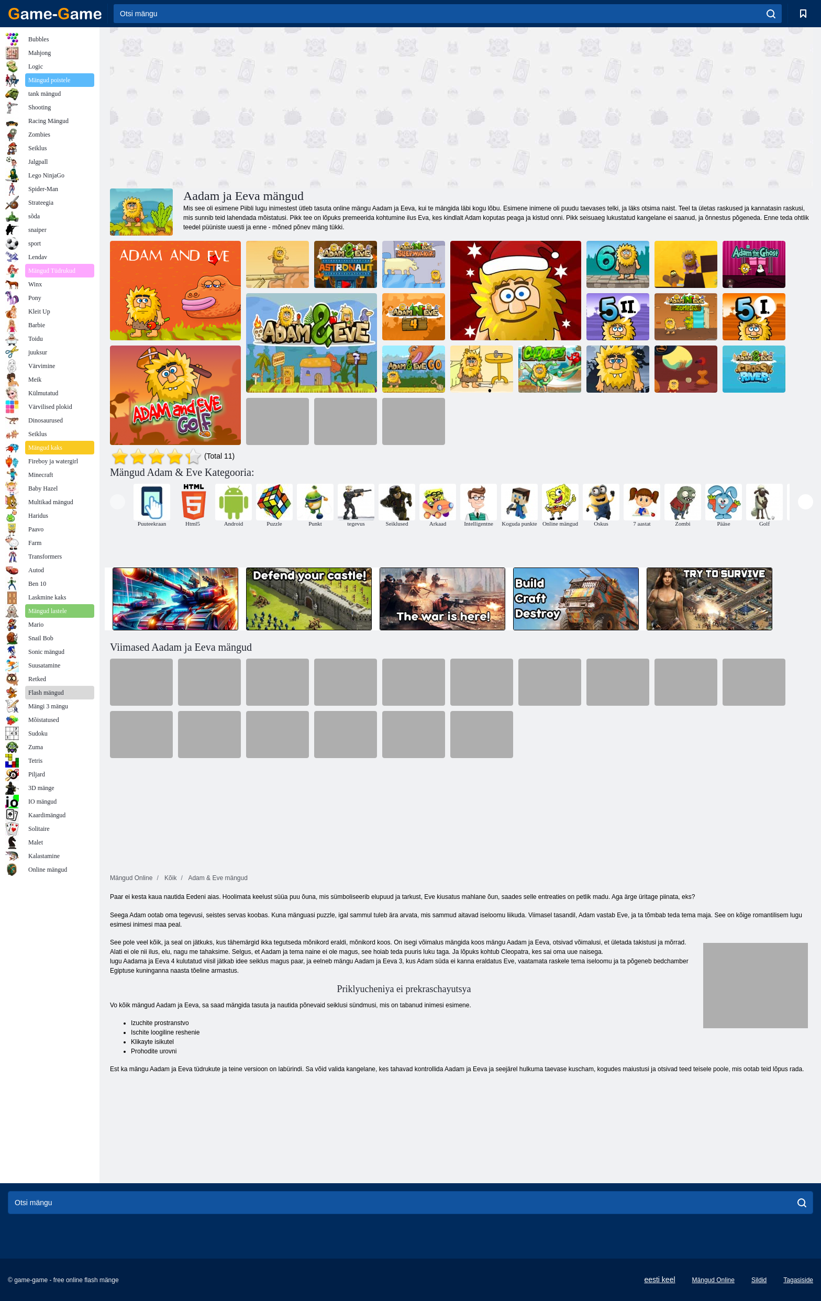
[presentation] (117, 501)
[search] (771, 14)
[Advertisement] (286, 106)
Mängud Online (713, 1280)
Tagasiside (798, 1280)
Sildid (759, 1280)
